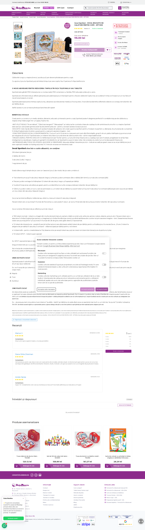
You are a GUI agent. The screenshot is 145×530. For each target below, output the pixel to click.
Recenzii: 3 (87, 28)
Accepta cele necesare (46, 289)
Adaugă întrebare (125, 405)
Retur (44, 502)
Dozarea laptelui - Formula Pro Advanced (118, 502)
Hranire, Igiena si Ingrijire (108, 13)
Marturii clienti (47, 492)
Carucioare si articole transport (73, 13)
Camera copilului (55, 13)
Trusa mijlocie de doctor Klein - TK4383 (27, 457)
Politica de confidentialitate (51, 500)
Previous (25, 45)
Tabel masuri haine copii (81, 490)
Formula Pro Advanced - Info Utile (116, 490)
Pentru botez (43, 13)
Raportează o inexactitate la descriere (24, 319)
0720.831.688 (17, 498)
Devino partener (78, 497)
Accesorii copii (125, 13)
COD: (75, 32)
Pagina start (15, 17)
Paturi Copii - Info (111, 497)
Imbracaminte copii (16, 13)
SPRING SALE (48, 8)
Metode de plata (79, 492)
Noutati (37, 8)
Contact (70, 8)
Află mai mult (75, 246)
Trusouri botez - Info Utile (114, 495)
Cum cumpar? (78, 488)
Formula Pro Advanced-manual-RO (117, 488)
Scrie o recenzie (97, 28)
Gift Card (60, 8)
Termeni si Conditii (48, 497)
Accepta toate (102, 289)
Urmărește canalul (15, 518)
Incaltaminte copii (31, 13)
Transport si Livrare (48, 495)
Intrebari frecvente (79, 500)
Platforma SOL (78, 507)
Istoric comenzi (78, 495)
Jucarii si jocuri (93, 13)
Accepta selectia (87, 289)
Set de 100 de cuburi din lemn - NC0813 (57, 457)
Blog (75, 502)
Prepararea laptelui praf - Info (115, 500)
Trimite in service (48, 505)
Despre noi (46, 490)
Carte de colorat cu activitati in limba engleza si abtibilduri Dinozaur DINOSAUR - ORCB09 (117, 457)
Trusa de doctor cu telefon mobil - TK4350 (87, 457)
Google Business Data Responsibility (56, 246)
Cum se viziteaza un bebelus (115, 492)
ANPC (75, 505)
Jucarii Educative (41, 17)
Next (71, 45)
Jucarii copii (32, 17)
